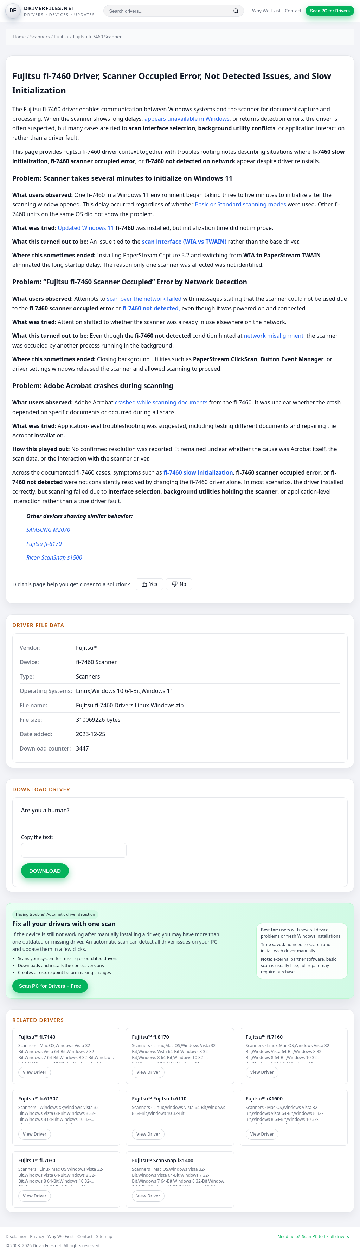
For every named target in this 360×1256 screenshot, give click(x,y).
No (179, 584)
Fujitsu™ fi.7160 (264, 1036)
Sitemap (104, 1237)
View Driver (34, 1072)
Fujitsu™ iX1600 (264, 1098)
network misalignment (274, 335)
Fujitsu (61, 36)
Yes (150, 584)
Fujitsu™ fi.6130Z (38, 1098)
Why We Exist (266, 10)
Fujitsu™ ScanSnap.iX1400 (162, 1160)
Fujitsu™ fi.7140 (36, 1036)
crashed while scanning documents (160, 402)
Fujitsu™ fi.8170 (150, 1036)
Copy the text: (37, 837)
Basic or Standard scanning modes (240, 204)
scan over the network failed (144, 299)
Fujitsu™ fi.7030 (36, 1160)
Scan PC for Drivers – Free (50, 986)
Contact (293, 10)
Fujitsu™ (87, 648)
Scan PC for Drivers (330, 10)
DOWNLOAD (45, 871)
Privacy (37, 1237)
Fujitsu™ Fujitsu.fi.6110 (159, 1098)
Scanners (40, 36)
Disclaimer (16, 1237)
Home (19, 36)
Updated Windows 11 (86, 228)
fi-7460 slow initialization (198, 472)
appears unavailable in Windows (187, 119)
